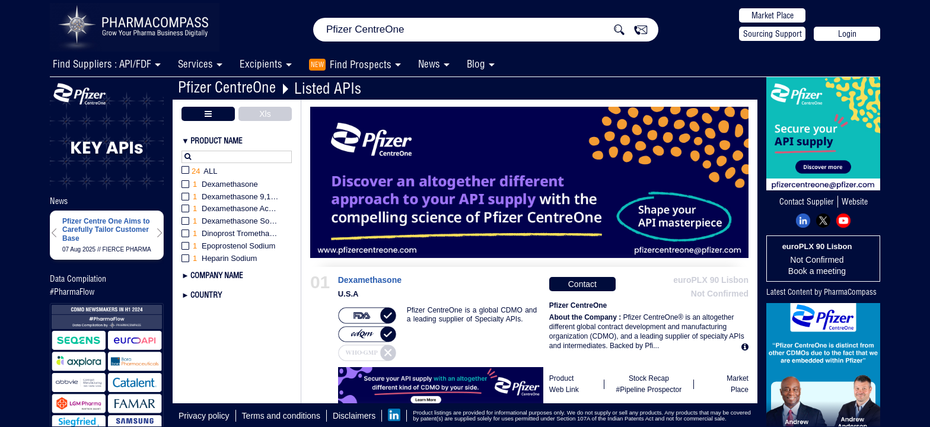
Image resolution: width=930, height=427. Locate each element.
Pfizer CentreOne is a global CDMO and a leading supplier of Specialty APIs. (472, 314)
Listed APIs (327, 88)
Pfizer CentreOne (227, 87)
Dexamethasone (370, 280)
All (199, 171)
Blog (476, 64)
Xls (264, 114)
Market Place (772, 15)
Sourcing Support (772, 33)
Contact (582, 284)
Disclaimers (354, 415)
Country (206, 294)
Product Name (216, 140)
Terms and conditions (281, 415)
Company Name (216, 275)
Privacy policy (204, 415)
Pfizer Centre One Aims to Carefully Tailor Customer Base (106, 230)
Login (847, 33)
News (429, 64)
